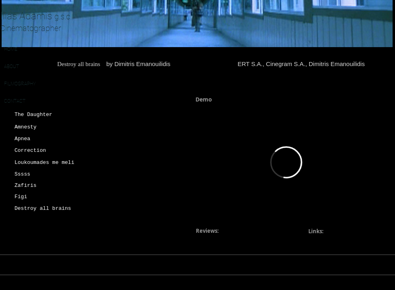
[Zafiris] (42, 186)
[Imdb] (345, 264)
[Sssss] (42, 174)
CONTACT (14, 101)
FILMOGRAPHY (20, 84)
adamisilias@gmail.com (285, 264)
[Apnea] (42, 139)
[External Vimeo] (286, 162)
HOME (10, 49)
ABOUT (11, 66)
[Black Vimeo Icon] (377, 265)
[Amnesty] (42, 127)
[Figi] (42, 197)
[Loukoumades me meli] (45, 163)
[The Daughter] (40, 115)
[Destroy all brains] (44, 208)
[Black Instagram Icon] (363, 265)
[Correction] (42, 150)
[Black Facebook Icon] (391, 265)
